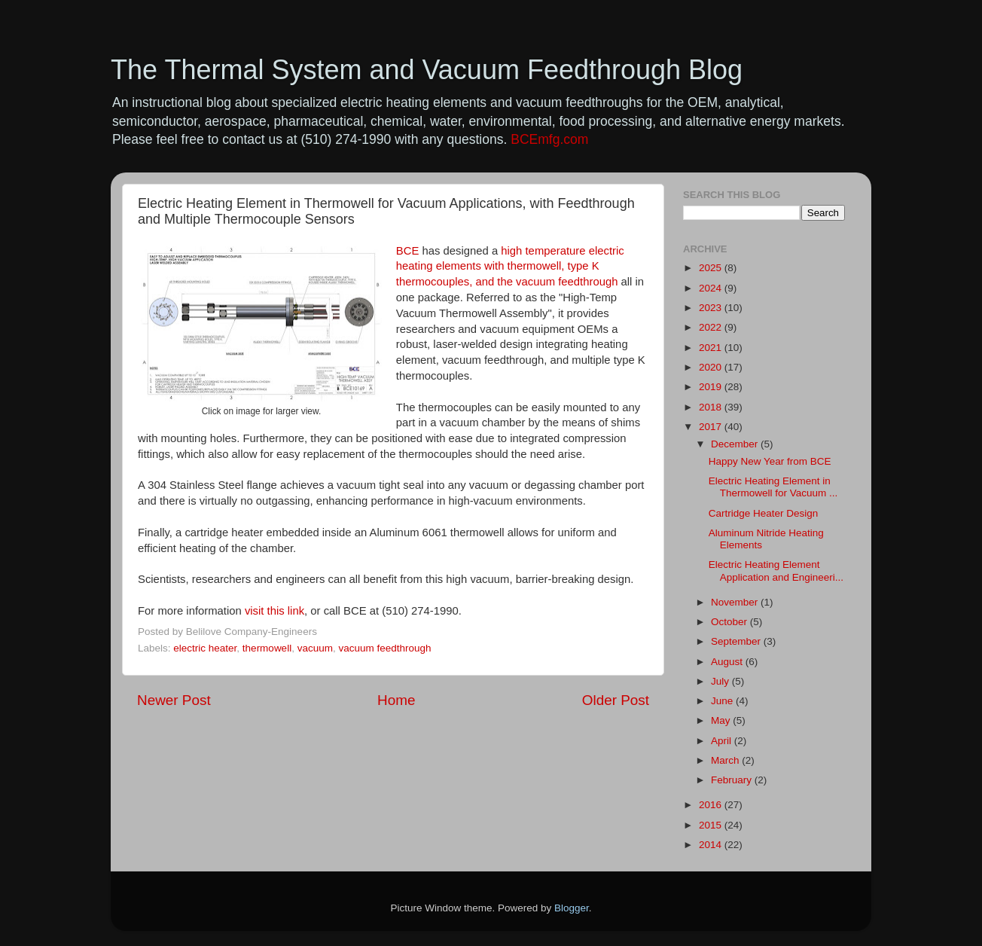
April (722, 740)
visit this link (274, 611)
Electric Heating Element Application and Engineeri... (776, 570)
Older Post (615, 700)
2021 (711, 347)
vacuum (315, 648)
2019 (711, 386)
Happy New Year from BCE (770, 461)
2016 (711, 804)
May (722, 720)
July (721, 681)
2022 (711, 327)
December (736, 444)
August (728, 661)
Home (396, 700)
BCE (407, 251)
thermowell (266, 648)
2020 (711, 367)
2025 (711, 267)
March (726, 760)
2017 (711, 426)
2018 (711, 407)
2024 (711, 288)
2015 (711, 825)
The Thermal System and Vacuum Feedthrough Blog (427, 69)
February (733, 780)
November (736, 602)
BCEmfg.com (549, 139)
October (730, 621)
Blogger (571, 908)
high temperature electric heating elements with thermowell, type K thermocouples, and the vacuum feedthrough (510, 266)
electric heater (204, 648)
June (723, 700)
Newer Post (174, 700)
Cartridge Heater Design (764, 513)
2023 (711, 307)
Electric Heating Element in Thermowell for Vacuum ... (773, 487)
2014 (711, 844)
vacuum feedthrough (384, 648)
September (737, 641)
